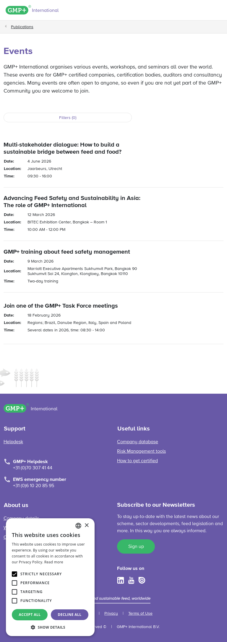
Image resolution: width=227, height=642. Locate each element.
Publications (22, 27)
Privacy (111, 613)
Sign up (136, 546)
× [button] (86, 525)
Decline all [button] (70, 614)
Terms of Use (140, 613)
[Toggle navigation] (218, 11)
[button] (50, 627)
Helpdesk (13, 442)
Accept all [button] (30, 614)
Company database (137, 442)
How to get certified (137, 461)
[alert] (50, 577)
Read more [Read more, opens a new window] (53, 562)
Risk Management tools (141, 451)
